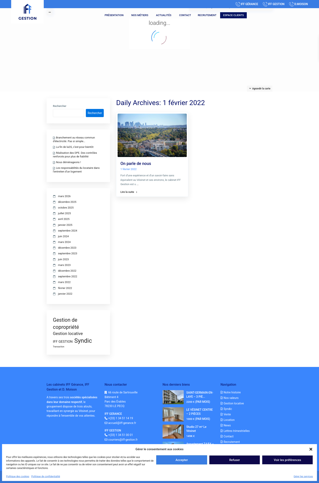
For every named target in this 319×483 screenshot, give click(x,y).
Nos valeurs (231, 398)
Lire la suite (128, 192)
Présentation (114, 15)
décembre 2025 (67, 201)
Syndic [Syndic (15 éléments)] (83, 340)
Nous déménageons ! (68, 162)
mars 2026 (64, 196)
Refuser (234, 460)
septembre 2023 (67, 253)
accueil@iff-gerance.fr (122, 423)
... (138, 184)
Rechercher (59, 106)
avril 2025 (63, 219)
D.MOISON (301, 4)
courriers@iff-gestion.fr (123, 439)
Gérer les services (303, 476)
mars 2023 (64, 265)
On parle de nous (135, 163)
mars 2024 (64, 242)
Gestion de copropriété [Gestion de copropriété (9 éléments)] (66, 323)
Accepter (182, 460)
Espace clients (233, 15)
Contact (185, 15)
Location (229, 420)
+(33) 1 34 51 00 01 (120, 435)
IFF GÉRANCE (249, 4)
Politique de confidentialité (45, 476)
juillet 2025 (64, 213)
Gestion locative (234, 403)
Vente (227, 414)
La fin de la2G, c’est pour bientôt (74, 146)
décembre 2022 (67, 270)
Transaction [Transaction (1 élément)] (58, 346)
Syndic (228, 409)
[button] (311, 449)
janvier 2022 (65, 293)
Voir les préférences (287, 460)
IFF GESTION (276, 4)
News (227, 425)
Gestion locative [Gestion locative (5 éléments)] (68, 333)
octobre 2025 (66, 207)
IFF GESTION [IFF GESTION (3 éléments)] (63, 341)
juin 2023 (63, 259)
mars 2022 (64, 282)
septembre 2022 (67, 276)
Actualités (163, 15)
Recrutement (207, 15)
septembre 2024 (67, 230)
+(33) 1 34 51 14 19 (120, 418)
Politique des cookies (17, 476)
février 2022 (65, 288)
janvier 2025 (65, 224)
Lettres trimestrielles (237, 431)
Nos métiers (139, 15)
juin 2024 (63, 236)
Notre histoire (232, 392)
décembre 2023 (67, 247)
